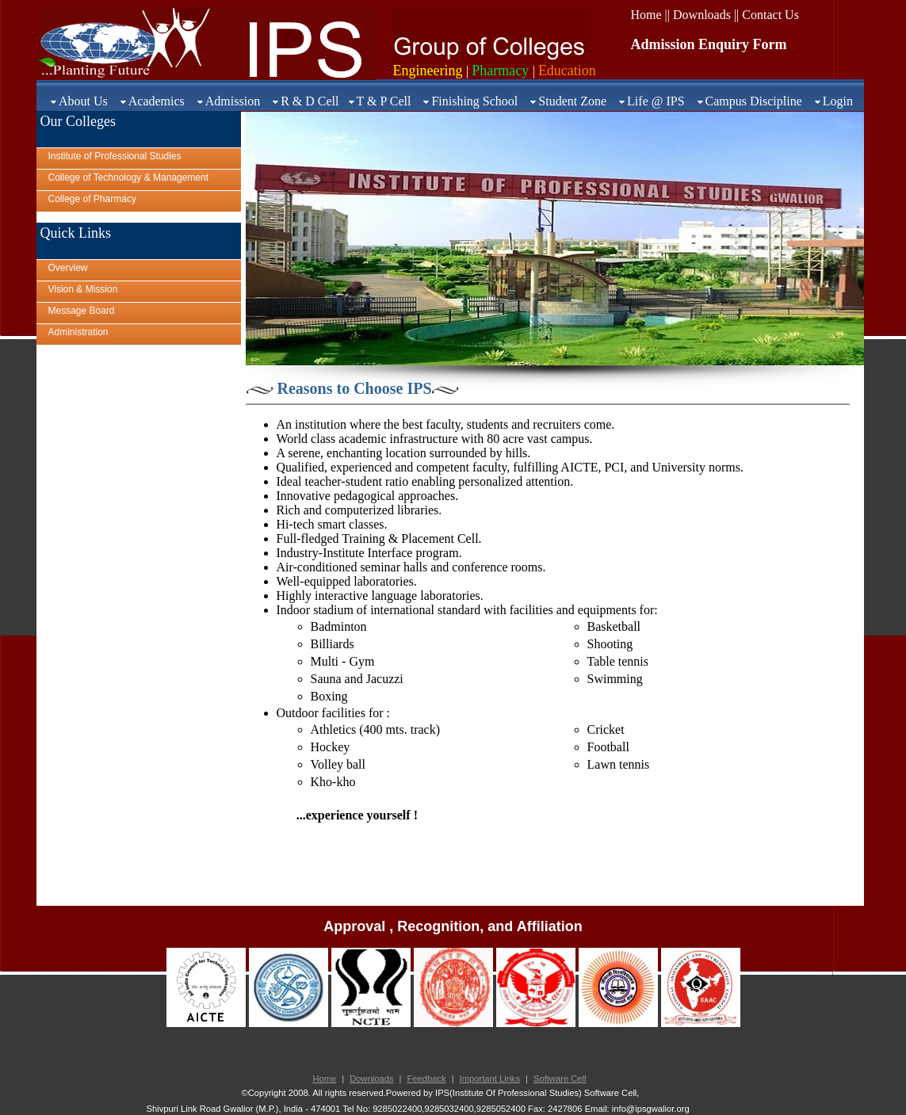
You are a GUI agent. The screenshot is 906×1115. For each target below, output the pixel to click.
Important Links (490, 1078)
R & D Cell (309, 101)
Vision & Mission (83, 289)
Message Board (81, 310)
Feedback (426, 1078)
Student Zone (572, 101)
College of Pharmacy (92, 198)
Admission (232, 101)
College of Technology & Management (128, 177)
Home (325, 1078)
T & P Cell (384, 101)
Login (838, 101)
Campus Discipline (753, 101)
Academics (156, 101)
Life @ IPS (656, 101)
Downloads (371, 1078)
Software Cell (560, 1078)
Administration (78, 332)
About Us (83, 101)
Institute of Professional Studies (115, 156)
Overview (68, 267)
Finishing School (474, 101)
